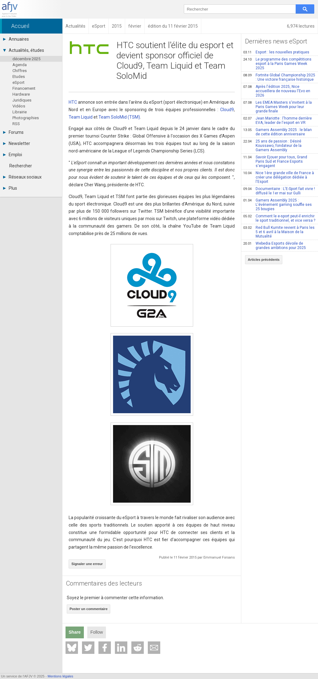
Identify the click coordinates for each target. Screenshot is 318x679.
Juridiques (21, 100)
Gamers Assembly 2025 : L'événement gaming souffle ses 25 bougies (277, 204)
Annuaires (16, 39)
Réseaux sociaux (22, 176)
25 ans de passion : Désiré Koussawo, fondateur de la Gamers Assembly (272, 145)
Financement (23, 88)
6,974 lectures (301, 26)
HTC (73, 102)
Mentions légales (60, 676)
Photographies (25, 117)
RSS (16, 123)
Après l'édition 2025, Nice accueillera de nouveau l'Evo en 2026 (276, 90)
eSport (18, 82)
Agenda (19, 64)
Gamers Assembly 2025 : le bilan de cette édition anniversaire (277, 132)
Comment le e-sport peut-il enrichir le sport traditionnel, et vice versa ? (279, 218)
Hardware (21, 94)
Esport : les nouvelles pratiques (276, 52)
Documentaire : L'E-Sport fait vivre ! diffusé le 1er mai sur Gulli (279, 191)
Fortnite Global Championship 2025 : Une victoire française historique (279, 77)
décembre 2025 (26, 59)
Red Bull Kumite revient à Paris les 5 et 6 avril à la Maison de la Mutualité (279, 231)
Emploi (12, 154)
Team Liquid (81, 117)
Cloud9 (227, 109)
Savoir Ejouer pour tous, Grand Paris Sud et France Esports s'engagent (275, 161)
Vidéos (18, 106)
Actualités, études (23, 50)
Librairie (19, 112)
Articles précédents (263, 259)
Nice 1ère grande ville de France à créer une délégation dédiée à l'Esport (278, 177)
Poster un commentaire (88, 609)
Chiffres (19, 70)
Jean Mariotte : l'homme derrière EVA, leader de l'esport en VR (277, 120)
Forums (13, 132)
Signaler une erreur (87, 564)
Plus (10, 188)
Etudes (18, 76)
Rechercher (20, 165)
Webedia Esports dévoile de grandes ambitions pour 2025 (274, 245)
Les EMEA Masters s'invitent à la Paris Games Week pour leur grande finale (277, 106)
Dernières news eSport (276, 41)
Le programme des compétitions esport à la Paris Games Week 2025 (277, 63)
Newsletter (16, 143)
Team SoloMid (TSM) (119, 117)
